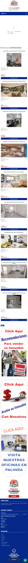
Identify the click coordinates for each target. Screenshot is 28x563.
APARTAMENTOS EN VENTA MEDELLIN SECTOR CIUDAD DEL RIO (14, 141)
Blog (2, 540)
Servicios (3, 539)
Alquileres (3, 537)
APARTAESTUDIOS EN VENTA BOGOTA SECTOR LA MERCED (14, 172)
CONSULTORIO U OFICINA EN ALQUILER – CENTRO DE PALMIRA (14, 51)
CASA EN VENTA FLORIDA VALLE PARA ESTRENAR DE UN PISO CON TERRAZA (14, 293)
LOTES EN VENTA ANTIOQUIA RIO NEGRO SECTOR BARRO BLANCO (14, 81)
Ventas (3, 535)
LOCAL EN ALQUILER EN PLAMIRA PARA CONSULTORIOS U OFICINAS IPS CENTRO (14, 263)
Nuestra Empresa (5, 542)
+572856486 (16, 7)
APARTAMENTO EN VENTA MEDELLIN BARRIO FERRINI (14, 232)
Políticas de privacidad (6, 545)
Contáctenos (4, 543)
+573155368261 (15, 9)
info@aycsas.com (4, 524)
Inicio (3, 534)
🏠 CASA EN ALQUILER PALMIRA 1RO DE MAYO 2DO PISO (14, 202)
